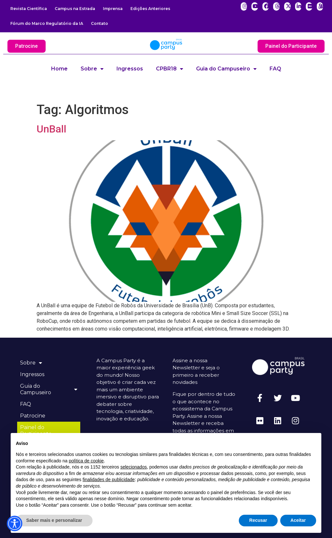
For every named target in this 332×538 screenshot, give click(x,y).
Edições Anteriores (150, 8)
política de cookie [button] (86, 460)
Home (59, 69)
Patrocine (33, 416)
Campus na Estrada (75, 8)
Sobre (92, 69)
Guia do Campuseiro (226, 69)
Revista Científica (28, 8)
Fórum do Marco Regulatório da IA (46, 23)
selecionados (133, 466)
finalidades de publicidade (109, 479)
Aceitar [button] (298, 520)
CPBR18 (169, 69)
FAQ (275, 69)
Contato (99, 23)
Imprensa (113, 8)
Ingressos (129, 69)
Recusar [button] (258, 520)
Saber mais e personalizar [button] (54, 520)
